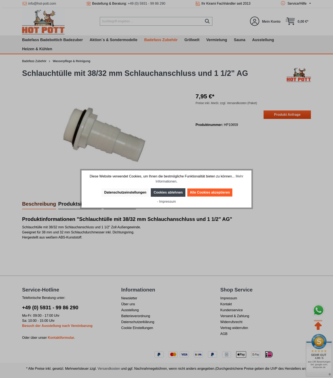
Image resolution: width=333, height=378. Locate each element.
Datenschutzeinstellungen (125, 192)
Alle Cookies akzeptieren (210, 192)
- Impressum (166, 201)
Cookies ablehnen (168, 192)
